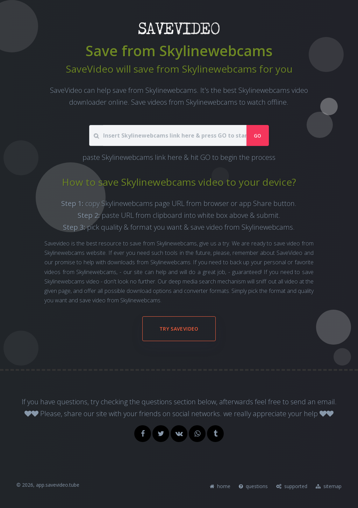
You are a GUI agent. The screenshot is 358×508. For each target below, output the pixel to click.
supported (291, 486)
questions (253, 486)
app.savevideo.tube (57, 484)
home (220, 486)
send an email (313, 401)
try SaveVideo (179, 328)
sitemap (329, 486)
